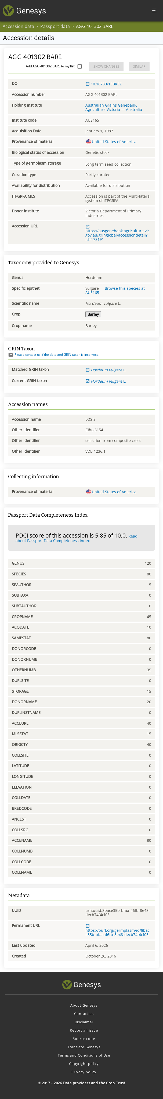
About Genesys (83, 1005)
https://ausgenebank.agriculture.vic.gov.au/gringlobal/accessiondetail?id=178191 (118, 233)
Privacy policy (83, 1071)
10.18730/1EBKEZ (103, 83)
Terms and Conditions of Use (84, 1055)
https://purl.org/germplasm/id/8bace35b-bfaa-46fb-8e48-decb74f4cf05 (117, 930)
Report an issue (84, 1030)
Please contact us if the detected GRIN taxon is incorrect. (53, 354)
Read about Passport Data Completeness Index (76, 538)
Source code (84, 1038)
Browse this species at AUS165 (115, 290)
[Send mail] (11, 355)
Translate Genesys (83, 1046)
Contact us (84, 1013)
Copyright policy (84, 1063)
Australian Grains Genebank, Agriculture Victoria (111, 107)
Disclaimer (84, 1022)
